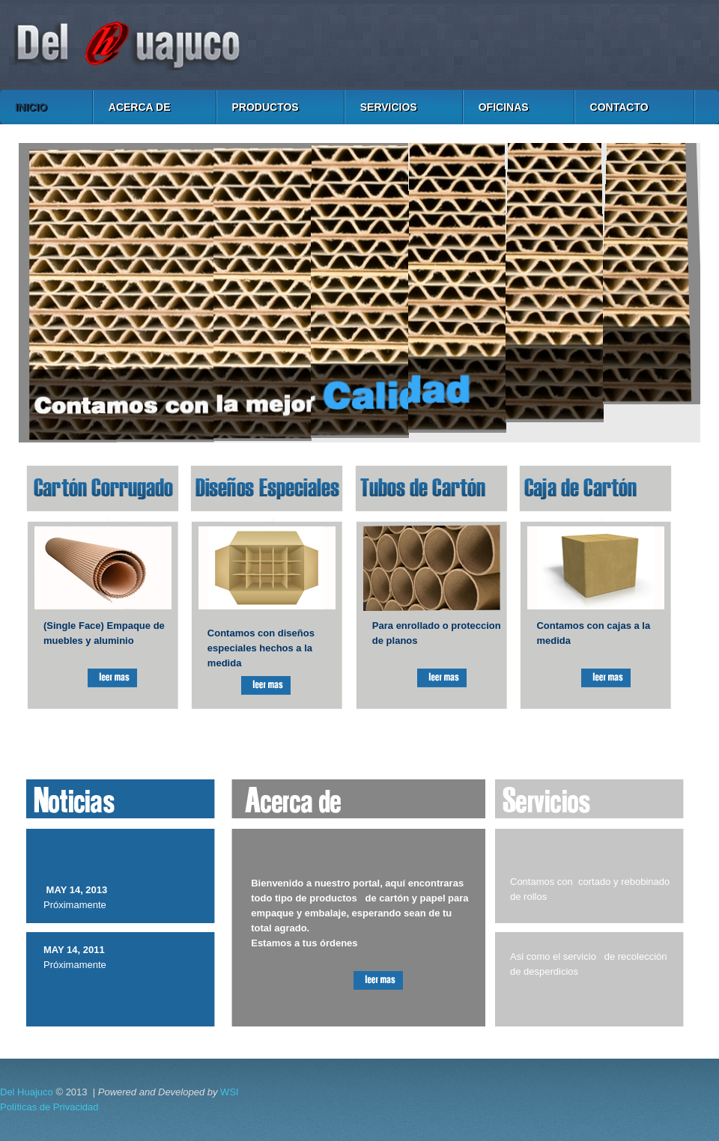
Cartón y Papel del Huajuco (359, 45)
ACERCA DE (140, 107)
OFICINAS (504, 107)
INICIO (31, 107)
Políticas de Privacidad (49, 1107)
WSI (229, 1092)
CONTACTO (619, 107)
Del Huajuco (26, 1092)
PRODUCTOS (265, 107)
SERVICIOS (388, 107)
